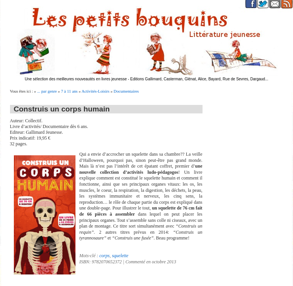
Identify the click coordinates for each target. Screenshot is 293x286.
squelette (120, 255)
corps (104, 255)
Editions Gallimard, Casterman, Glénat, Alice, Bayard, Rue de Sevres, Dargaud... (199, 79)
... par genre (47, 91)
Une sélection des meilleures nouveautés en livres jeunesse (76, 79)
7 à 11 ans (69, 91)
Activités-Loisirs (96, 91)
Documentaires (126, 91)
